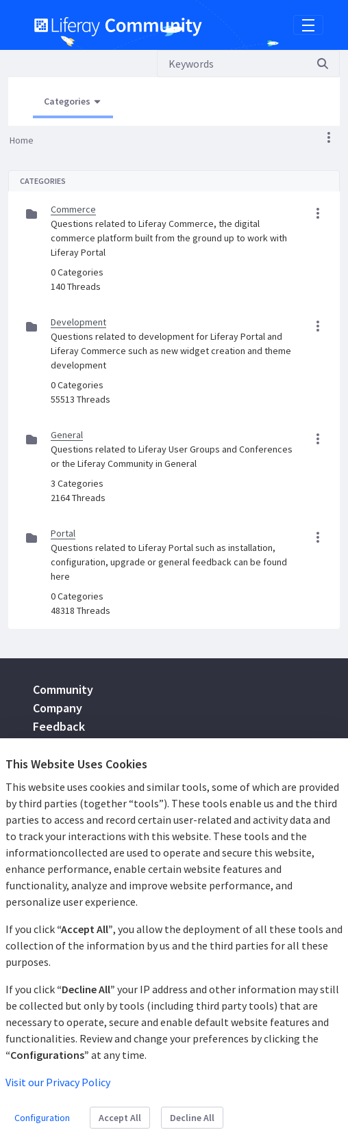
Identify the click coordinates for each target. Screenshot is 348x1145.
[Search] (231, 63)
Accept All (120, 1118)
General (67, 435)
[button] (329, 137)
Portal (63, 533)
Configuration (42, 1118)
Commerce (73, 209)
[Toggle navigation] (308, 25)
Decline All (192, 1118)
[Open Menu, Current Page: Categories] (73, 102)
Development (78, 322)
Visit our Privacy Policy (57, 1082)
